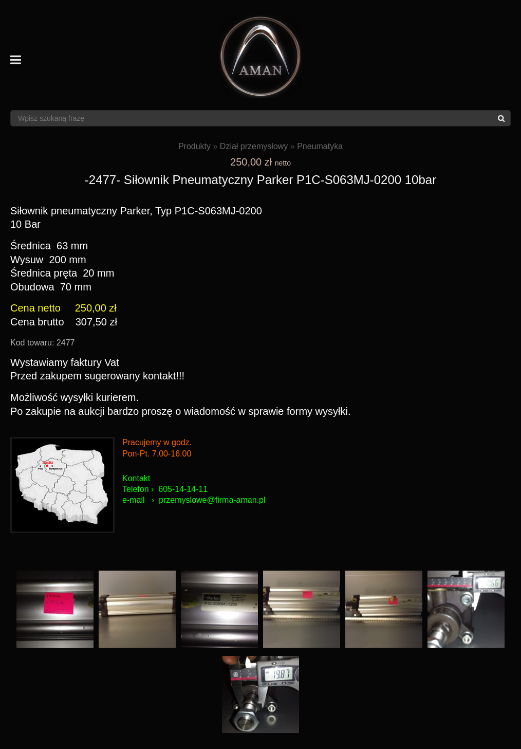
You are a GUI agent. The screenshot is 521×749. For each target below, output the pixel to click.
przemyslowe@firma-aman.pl (212, 500)
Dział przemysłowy (254, 146)
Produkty (194, 146)
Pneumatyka (320, 146)
